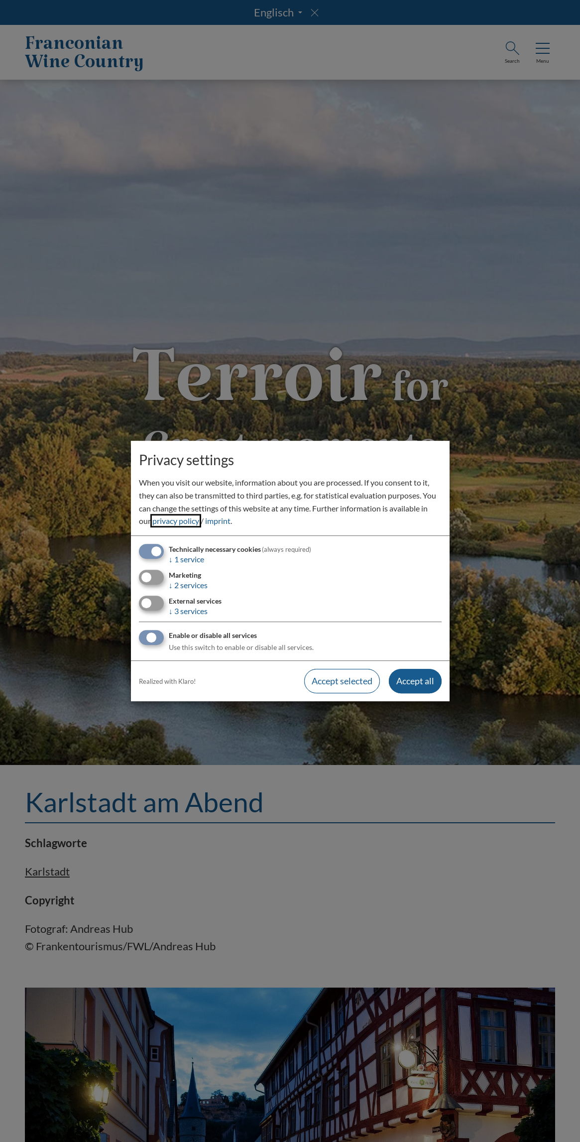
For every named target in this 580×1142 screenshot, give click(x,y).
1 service (186, 559)
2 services (188, 585)
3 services (188, 611)
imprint (218, 520)
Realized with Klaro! (167, 681)
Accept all (415, 681)
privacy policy (175, 520)
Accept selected (342, 681)
